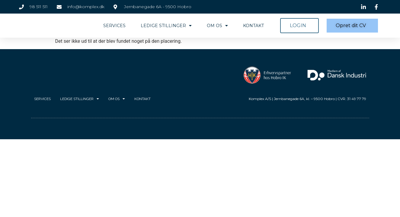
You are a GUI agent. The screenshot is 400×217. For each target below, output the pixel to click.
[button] (299, 25)
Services (114, 25)
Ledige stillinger (166, 25)
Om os (217, 25)
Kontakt (253, 25)
